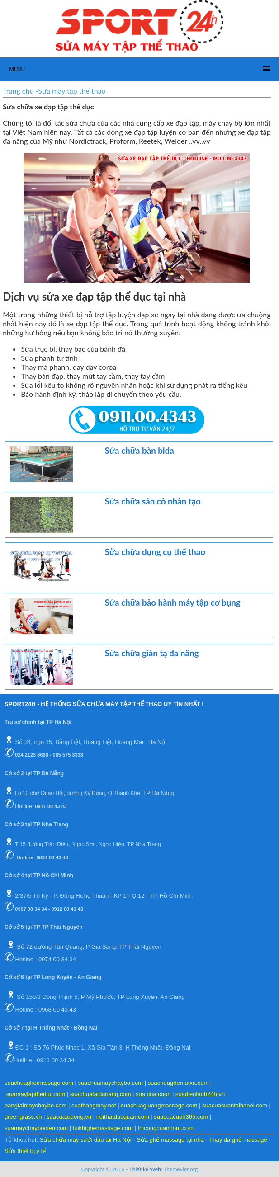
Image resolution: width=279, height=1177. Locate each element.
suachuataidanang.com (100, 1094)
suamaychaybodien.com (36, 1128)
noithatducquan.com (122, 1116)
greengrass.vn (23, 1116)
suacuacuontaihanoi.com (234, 1105)
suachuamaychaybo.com (110, 1082)
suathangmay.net (93, 1105)
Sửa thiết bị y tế (25, 1151)
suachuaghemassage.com (39, 1082)
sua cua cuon (153, 1094)
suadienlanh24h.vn (200, 1094)
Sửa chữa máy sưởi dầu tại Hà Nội (86, 1139)
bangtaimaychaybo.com (35, 1105)
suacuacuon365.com (181, 1116)
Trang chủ (18, 90)
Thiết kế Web (145, 1169)
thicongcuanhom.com (165, 1128)
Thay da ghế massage (238, 1139)
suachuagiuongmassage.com (159, 1105)
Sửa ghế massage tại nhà (170, 1139)
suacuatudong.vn (69, 1116)
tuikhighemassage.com (103, 1128)
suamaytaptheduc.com (36, 1094)
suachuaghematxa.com (178, 1082)
